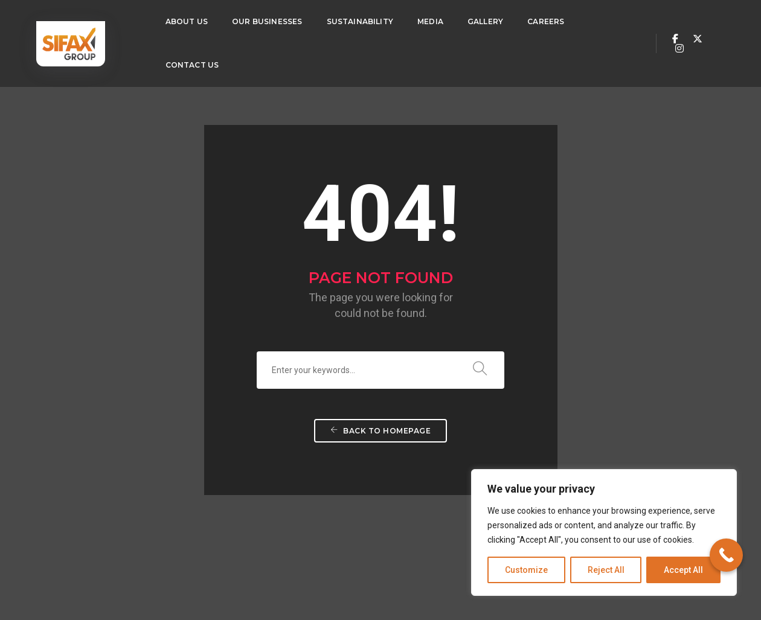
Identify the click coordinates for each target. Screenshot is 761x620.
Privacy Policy (453, 578)
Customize (526, 570)
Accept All (683, 570)
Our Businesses (267, 21)
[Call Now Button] (726, 555)
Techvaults (147, 578)
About (201, 484)
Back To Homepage (380, 357)
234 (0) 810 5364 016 (95, 517)
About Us (186, 21)
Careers (545, 21)
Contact (412, 484)
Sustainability (360, 21)
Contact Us (192, 64)
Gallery (485, 21)
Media (430, 21)
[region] (604, 532)
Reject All (606, 570)
